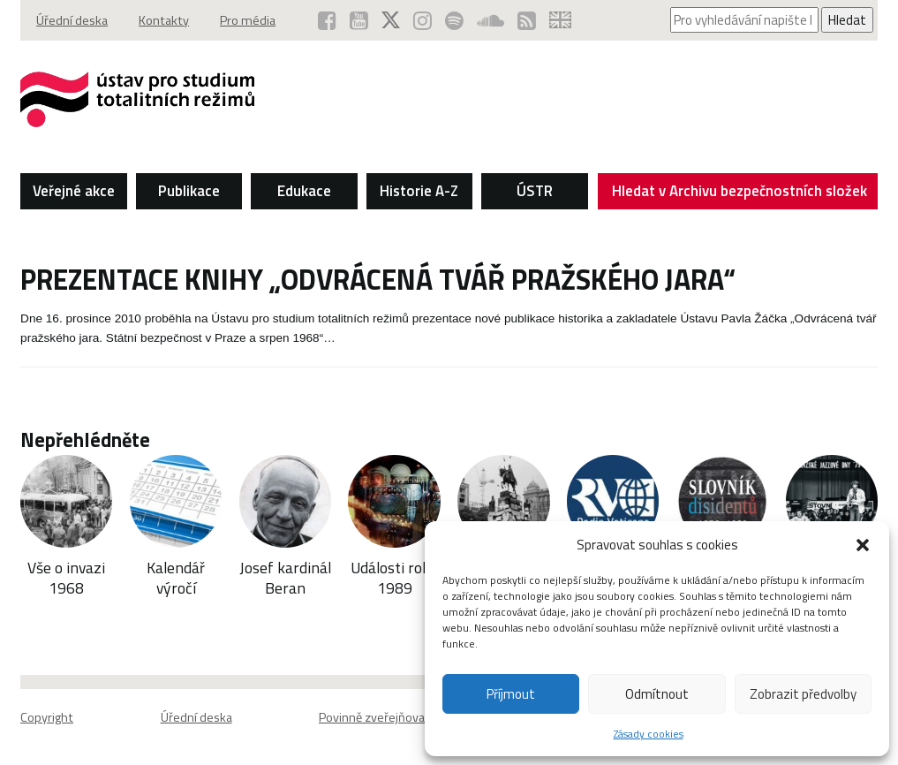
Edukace (304, 190)
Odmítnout (657, 694)
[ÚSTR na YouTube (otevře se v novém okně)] (359, 20)
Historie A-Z (419, 190)
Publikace (189, 190)
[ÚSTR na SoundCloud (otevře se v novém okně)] (490, 20)
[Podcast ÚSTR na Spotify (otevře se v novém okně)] (454, 20)
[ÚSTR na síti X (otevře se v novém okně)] (390, 20)
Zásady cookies (648, 733)
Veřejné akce (74, 190)
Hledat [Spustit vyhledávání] (847, 20)
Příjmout (511, 694)
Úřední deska (72, 20)
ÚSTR (535, 190)
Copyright (46, 717)
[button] (863, 545)
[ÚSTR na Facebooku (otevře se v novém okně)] (327, 20)
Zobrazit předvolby (803, 694)
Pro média (247, 20)
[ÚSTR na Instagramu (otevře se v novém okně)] (422, 20)
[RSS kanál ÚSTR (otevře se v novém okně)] (526, 20)
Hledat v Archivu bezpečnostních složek (740, 194)
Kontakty (164, 20)
